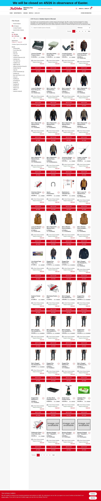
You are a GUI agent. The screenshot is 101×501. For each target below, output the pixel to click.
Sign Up (87, 8)
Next (89, 31)
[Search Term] (57, 8)
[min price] (14, 38)
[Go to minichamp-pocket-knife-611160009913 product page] (53, 297)
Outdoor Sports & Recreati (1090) (20, 44)
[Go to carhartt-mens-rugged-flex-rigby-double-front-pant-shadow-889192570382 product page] (68, 297)
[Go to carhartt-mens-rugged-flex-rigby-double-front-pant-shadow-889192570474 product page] (37, 365)
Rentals (31, 13)
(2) (16, 80)
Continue (92, 493)
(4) (15, 69)
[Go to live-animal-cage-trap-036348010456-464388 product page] (37, 264)
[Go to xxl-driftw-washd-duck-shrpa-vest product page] (53, 160)
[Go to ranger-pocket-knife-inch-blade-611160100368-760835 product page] (68, 160)
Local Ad (37, 13)
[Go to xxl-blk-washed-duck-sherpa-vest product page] (53, 125)
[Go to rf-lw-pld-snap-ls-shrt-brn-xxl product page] (83, 435)
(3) (15, 77)
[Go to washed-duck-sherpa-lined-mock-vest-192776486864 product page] (37, 229)
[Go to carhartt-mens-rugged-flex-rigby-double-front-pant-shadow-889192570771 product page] (53, 365)
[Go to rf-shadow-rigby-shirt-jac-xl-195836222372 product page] (68, 264)
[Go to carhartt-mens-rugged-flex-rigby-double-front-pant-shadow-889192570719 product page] (53, 331)
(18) (15, 52)
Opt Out (93, 498)
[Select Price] (25, 38)
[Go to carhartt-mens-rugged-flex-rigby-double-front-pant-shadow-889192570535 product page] (37, 400)
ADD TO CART (38, 67)
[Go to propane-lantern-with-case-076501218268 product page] (68, 56)
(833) (16, 48)
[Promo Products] (12, 23)
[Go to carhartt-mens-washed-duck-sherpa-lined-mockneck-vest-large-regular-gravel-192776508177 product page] (68, 90)
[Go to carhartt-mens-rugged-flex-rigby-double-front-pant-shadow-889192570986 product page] (83, 297)
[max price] (20, 38)
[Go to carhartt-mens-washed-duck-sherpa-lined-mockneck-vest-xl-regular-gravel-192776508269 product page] (53, 90)
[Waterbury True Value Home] (16, 8)
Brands (25, 13)
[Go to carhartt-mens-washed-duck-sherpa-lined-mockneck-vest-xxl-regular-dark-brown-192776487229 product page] (37, 90)
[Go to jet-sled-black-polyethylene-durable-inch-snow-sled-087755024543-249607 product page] (53, 400)
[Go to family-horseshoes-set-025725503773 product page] (53, 194)
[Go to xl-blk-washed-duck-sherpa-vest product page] (37, 125)
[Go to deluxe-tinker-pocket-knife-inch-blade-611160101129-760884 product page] (37, 194)
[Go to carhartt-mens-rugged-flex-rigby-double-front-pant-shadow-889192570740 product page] (68, 331)
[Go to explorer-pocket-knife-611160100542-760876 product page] (37, 297)
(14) (16, 55)
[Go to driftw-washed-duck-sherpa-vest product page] (68, 125)
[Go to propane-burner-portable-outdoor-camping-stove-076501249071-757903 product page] (37, 56)
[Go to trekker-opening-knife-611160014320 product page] (83, 160)
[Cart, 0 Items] (90, 8)
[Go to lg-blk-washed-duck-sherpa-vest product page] (83, 90)
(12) (16, 59)
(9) (16, 64)
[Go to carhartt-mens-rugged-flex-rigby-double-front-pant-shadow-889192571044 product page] (83, 331)
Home (11, 13)
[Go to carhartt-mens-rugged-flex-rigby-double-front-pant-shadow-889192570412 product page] (37, 331)
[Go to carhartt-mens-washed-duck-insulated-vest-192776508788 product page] (68, 229)
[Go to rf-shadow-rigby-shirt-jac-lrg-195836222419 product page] (53, 264)
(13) (19, 57)
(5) (17, 68)
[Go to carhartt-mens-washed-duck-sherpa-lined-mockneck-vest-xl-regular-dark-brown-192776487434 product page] (83, 56)
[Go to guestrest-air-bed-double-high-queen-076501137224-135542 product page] (53, 56)
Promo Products (17, 23)
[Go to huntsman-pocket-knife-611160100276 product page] (37, 435)
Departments (17, 13)
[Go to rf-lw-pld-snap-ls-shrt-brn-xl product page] (68, 435)
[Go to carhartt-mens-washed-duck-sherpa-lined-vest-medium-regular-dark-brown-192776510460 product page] (53, 229)
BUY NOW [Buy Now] (38, 71)
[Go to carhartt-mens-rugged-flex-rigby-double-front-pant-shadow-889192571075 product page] (68, 365)
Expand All (20, 42)
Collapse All (14, 42)
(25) (17, 50)
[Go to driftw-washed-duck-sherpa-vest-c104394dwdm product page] (83, 125)
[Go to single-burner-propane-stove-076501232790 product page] (68, 400)
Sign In (81, 8)
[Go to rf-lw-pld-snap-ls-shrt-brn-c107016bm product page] (53, 435)
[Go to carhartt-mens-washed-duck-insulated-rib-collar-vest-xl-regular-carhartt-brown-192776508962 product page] (83, 229)
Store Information (86, 13)
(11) (16, 62)
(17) (15, 53)
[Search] (76, 8)
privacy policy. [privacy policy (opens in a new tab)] (5, 497)
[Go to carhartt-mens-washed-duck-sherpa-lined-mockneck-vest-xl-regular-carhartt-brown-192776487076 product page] (83, 194)
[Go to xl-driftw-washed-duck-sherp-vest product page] (37, 160)
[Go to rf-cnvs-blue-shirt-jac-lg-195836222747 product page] (83, 264)
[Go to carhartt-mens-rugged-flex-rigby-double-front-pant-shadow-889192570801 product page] (83, 365)
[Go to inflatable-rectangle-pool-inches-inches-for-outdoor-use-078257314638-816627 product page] (83, 400)
